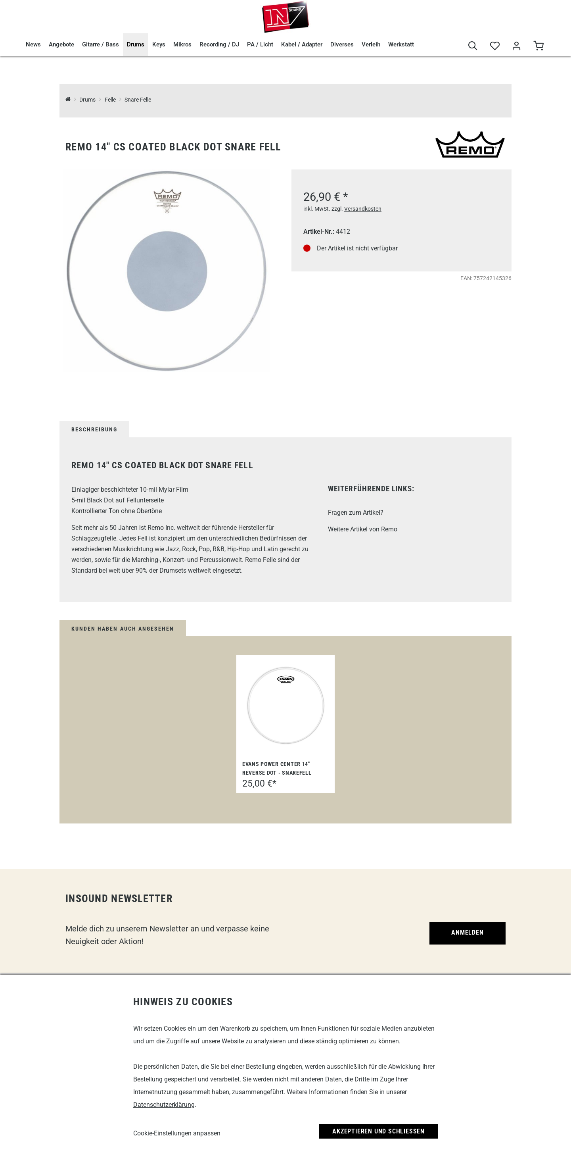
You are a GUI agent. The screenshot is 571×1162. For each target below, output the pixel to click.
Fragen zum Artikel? (355, 512)
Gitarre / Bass (100, 44)
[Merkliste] (495, 46)
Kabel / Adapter (301, 44)
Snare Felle (138, 99)
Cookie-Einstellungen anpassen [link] (176, 1133)
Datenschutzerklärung (164, 1104)
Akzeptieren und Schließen (378, 1131)
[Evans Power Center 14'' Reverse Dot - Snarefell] (285, 705)
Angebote (61, 44)
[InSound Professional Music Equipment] (68, 99)
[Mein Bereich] (516, 46)
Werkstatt (401, 44)
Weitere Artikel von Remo (362, 529)
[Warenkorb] (538, 46)
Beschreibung (94, 429)
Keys (158, 44)
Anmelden (467, 932)
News (33, 44)
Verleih (371, 44)
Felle (110, 99)
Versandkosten (362, 209)
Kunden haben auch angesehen (122, 628)
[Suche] (473, 46)
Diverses (342, 44)
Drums (135, 44)
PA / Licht (260, 44)
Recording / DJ (219, 44)
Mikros (182, 44)
